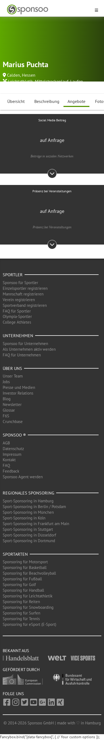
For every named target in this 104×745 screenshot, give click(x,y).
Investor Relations (18, 393)
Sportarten (15, 554)
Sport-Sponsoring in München (28, 512)
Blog (7, 398)
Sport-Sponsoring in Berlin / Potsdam (34, 506)
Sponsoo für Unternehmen (25, 343)
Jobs (6, 381)
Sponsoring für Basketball (24, 567)
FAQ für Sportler (17, 311)
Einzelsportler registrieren (25, 288)
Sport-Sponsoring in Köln (24, 517)
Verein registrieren (19, 299)
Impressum (12, 454)
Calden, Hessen (21, 75)
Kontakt (9, 459)
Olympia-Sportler (17, 316)
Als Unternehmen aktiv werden (29, 349)
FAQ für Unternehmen (22, 354)
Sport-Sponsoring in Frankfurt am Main (36, 523)
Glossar (9, 410)
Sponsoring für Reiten (21, 601)
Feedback (11, 471)
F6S (6, 415)
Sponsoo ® (14, 435)
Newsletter (12, 404)
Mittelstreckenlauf (51, 81)
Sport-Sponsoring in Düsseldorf (29, 535)
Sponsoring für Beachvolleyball (29, 573)
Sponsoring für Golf (19, 584)
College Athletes (17, 322)
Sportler (13, 274)
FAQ (6, 465)
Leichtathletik (20, 81)
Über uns (12, 368)
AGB (6, 442)
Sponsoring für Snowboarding (28, 607)
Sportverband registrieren (25, 305)
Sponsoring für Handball (23, 590)
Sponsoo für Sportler (20, 282)
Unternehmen (18, 335)
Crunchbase (13, 421)
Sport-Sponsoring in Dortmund (29, 540)
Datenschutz (13, 448)
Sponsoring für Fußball (22, 578)
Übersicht (16, 101)
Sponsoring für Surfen (21, 613)
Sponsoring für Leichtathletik (27, 595)
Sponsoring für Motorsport (25, 561)
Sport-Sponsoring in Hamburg (28, 500)
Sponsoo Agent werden (23, 476)
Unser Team (13, 376)
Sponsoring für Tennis (21, 618)
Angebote (76, 101)
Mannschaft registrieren (23, 294)
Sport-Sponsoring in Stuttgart (28, 529)
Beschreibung (46, 101)
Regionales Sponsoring (28, 493)
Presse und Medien (19, 387)
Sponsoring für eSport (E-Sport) (29, 624)
